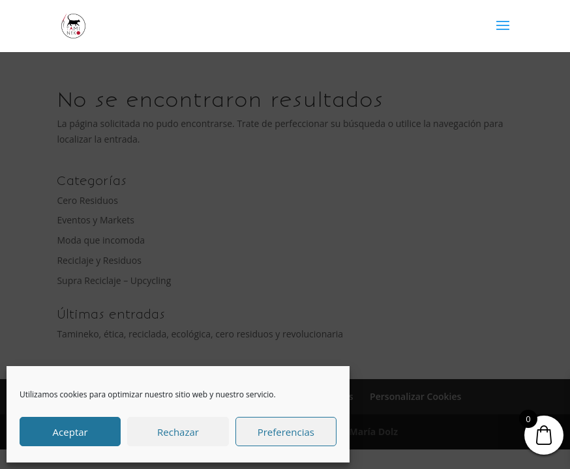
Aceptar (70, 431)
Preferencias (286, 431)
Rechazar (178, 431)
